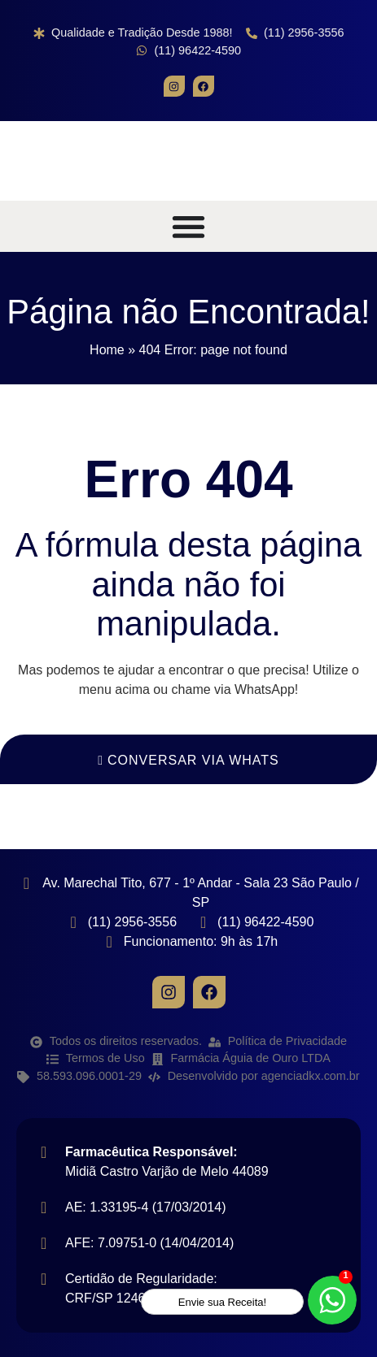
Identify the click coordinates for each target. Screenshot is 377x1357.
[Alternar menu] (188, 226)
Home (107, 350)
